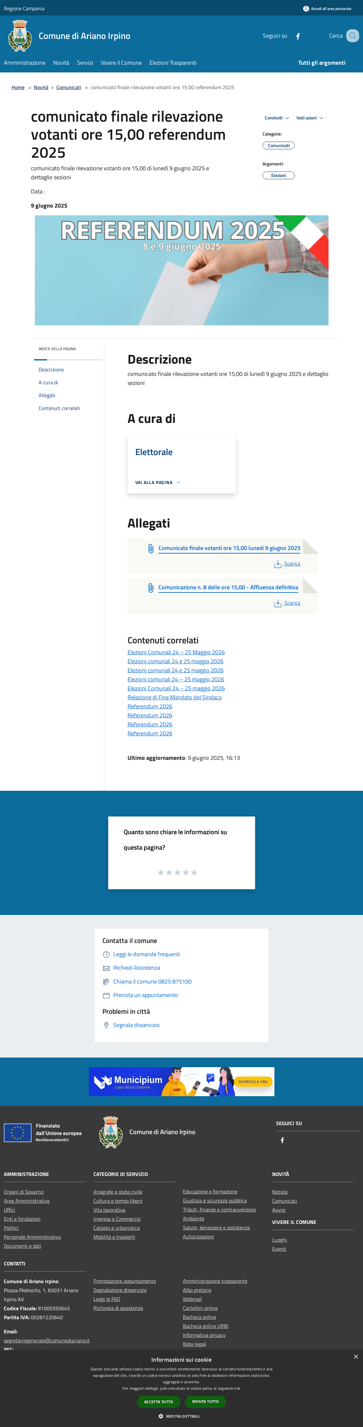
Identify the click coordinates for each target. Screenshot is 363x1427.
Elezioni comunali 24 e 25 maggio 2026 (176, 661)
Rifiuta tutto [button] (205, 1401)
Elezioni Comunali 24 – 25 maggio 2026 (176, 688)
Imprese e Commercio (116, 1219)
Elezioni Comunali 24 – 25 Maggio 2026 (176, 652)
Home (18, 87)
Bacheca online (199, 1317)
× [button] (355, 1357)
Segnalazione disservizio (120, 1290)
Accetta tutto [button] (158, 1402)
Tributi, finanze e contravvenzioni (219, 1209)
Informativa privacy (204, 1335)
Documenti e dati (22, 1246)
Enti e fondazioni (22, 1219)
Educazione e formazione (210, 1191)
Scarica (286, 563)
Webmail (192, 1299)
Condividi (278, 118)
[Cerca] (351, 35)
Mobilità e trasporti (114, 1237)
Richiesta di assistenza (118, 1308)
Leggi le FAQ (106, 1299)
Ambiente (193, 1218)
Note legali (194, 1344)
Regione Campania (24, 8)
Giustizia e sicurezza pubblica (215, 1200)
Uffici (9, 1210)
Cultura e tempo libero (117, 1201)
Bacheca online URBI (205, 1326)
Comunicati (68, 87)
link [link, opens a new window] (237, 1388)
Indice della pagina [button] (57, 349)
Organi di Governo (23, 1192)
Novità (41, 87)
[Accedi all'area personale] (327, 8)
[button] (181, 1416)
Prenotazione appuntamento (124, 1281)
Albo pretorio (197, 1290)
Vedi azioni (310, 118)
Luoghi (279, 1240)
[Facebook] (291, 35)
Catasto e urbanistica (116, 1228)
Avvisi (278, 1210)
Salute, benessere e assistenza (216, 1227)
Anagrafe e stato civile (117, 1192)
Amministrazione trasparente (215, 1281)
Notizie (280, 1192)
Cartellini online (200, 1308)
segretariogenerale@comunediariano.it (47, 1340)
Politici (11, 1228)
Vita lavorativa (109, 1210)
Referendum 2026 (150, 706)
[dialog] (181, 1388)
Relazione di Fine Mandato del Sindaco (175, 697)
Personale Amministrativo (32, 1237)
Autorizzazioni (198, 1236)
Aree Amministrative (27, 1201)
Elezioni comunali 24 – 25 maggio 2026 (176, 679)
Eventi (279, 1249)
